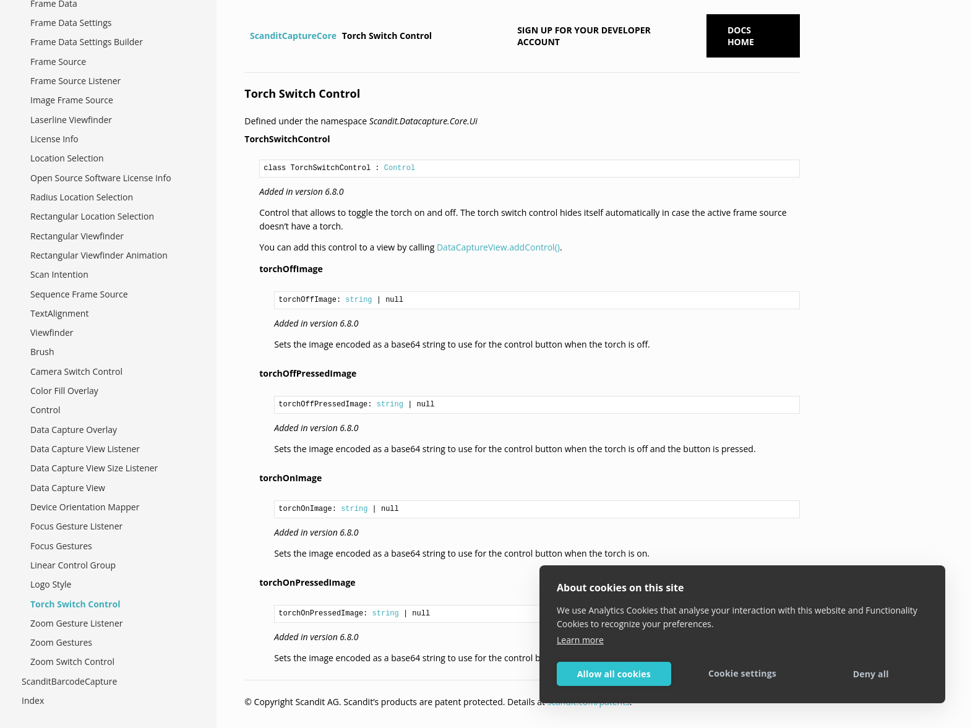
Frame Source (58, 61)
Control (45, 410)
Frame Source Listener (75, 81)
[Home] (245, 36)
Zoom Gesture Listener (76, 623)
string (358, 300)
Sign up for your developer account (584, 36)
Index (33, 700)
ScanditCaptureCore (293, 35)
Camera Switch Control (76, 371)
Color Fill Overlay (64, 390)
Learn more (580, 640)
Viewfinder (52, 332)
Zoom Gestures (61, 642)
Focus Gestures (61, 546)
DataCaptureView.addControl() (498, 247)
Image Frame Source (71, 100)
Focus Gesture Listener (76, 526)
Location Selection (67, 158)
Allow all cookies (614, 674)
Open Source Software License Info (100, 178)
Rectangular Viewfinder (77, 236)
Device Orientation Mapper (84, 507)
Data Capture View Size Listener (94, 468)
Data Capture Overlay (73, 429)
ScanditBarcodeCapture (69, 681)
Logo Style (50, 584)
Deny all (871, 674)
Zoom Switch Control (72, 661)
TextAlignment (59, 313)
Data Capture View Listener (85, 449)
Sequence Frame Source (79, 294)
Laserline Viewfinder (71, 120)
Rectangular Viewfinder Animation (99, 255)
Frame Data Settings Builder (86, 42)
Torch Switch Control (75, 604)
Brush (42, 352)
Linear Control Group (73, 565)
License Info (54, 139)
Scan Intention (59, 274)
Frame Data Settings (70, 22)
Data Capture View (67, 488)
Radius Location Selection (81, 197)
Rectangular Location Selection (92, 216)
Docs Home (741, 36)
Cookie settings (742, 673)
